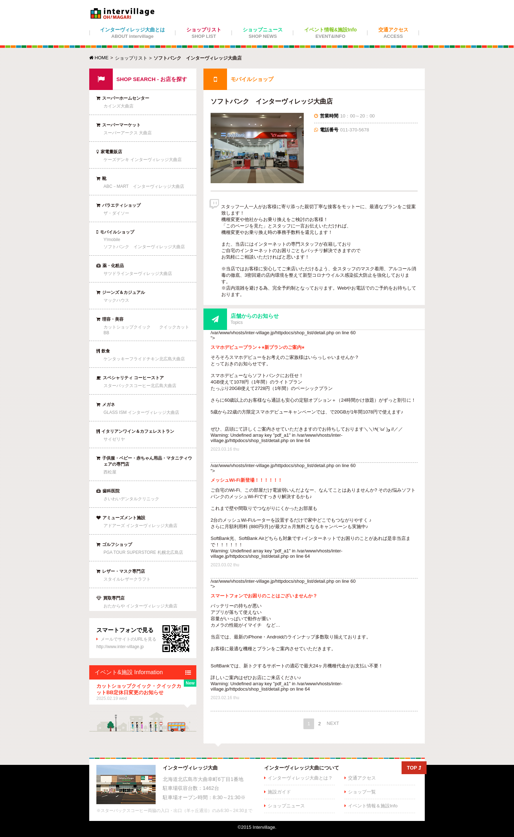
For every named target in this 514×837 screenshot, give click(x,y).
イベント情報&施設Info (330, 33)
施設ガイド (279, 792)
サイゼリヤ (114, 439)
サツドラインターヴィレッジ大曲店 (138, 273)
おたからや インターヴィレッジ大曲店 (140, 605)
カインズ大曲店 (118, 106)
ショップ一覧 (362, 792)
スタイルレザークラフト (127, 579)
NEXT (333, 723)
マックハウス (116, 300)
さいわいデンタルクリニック (131, 498)
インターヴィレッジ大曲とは (132, 33)
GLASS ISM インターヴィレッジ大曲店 (141, 412)
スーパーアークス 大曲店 (128, 132)
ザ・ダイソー (116, 213)
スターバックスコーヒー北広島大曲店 (140, 385)
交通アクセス (393, 33)
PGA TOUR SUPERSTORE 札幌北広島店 (143, 552)
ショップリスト (203, 33)
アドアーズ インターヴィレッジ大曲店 (140, 525)
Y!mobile (112, 239)
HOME (99, 57)
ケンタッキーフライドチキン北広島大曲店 (144, 358)
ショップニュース (263, 33)
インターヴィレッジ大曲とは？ (300, 778)
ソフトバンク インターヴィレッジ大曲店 (144, 246)
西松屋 (110, 472)
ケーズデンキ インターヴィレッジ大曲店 (143, 159)
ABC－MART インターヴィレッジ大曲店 (144, 186)
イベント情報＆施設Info (373, 805)
